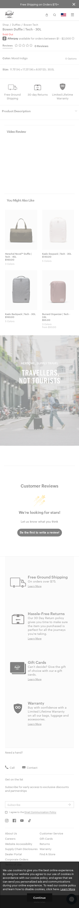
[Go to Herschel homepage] (9, 14)
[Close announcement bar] (74, 4)
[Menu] (72, 14)
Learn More (67, 889)
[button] (46, 14)
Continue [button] (39, 897)
